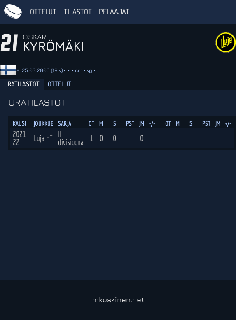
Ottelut (43, 11)
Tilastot (78, 11)
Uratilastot (22, 84)
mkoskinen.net (118, 299)
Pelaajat (114, 11)
